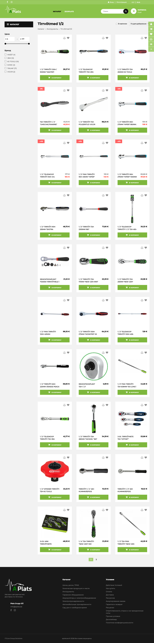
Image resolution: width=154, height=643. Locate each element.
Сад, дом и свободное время (74, 608)
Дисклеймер (111, 619)
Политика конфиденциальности (119, 623)
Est (133, 2)
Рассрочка (110, 598)
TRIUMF (12, 68)
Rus (138, 2)
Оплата (109, 592)
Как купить (110, 588)
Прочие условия (113, 616)
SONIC (11, 65)
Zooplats (69, 12)
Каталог (57, 12)
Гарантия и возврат (114, 604)
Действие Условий (114, 585)
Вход (111, 2)
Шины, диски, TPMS (70, 585)
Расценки (110, 608)
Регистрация (122, 2)
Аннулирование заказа (115, 601)
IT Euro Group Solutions (13, 638)
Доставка (110, 595)
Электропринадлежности (73, 601)
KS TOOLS (13, 62)
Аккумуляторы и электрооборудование (79, 598)
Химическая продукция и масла (75, 588)
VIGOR (11, 72)
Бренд (8, 50)
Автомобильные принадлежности (76, 604)
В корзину (54, 78)
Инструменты (52, 29)
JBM (10, 58)
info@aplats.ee (16, 607)
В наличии (122, 24)
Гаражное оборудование (73, 595)
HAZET (11, 55)
